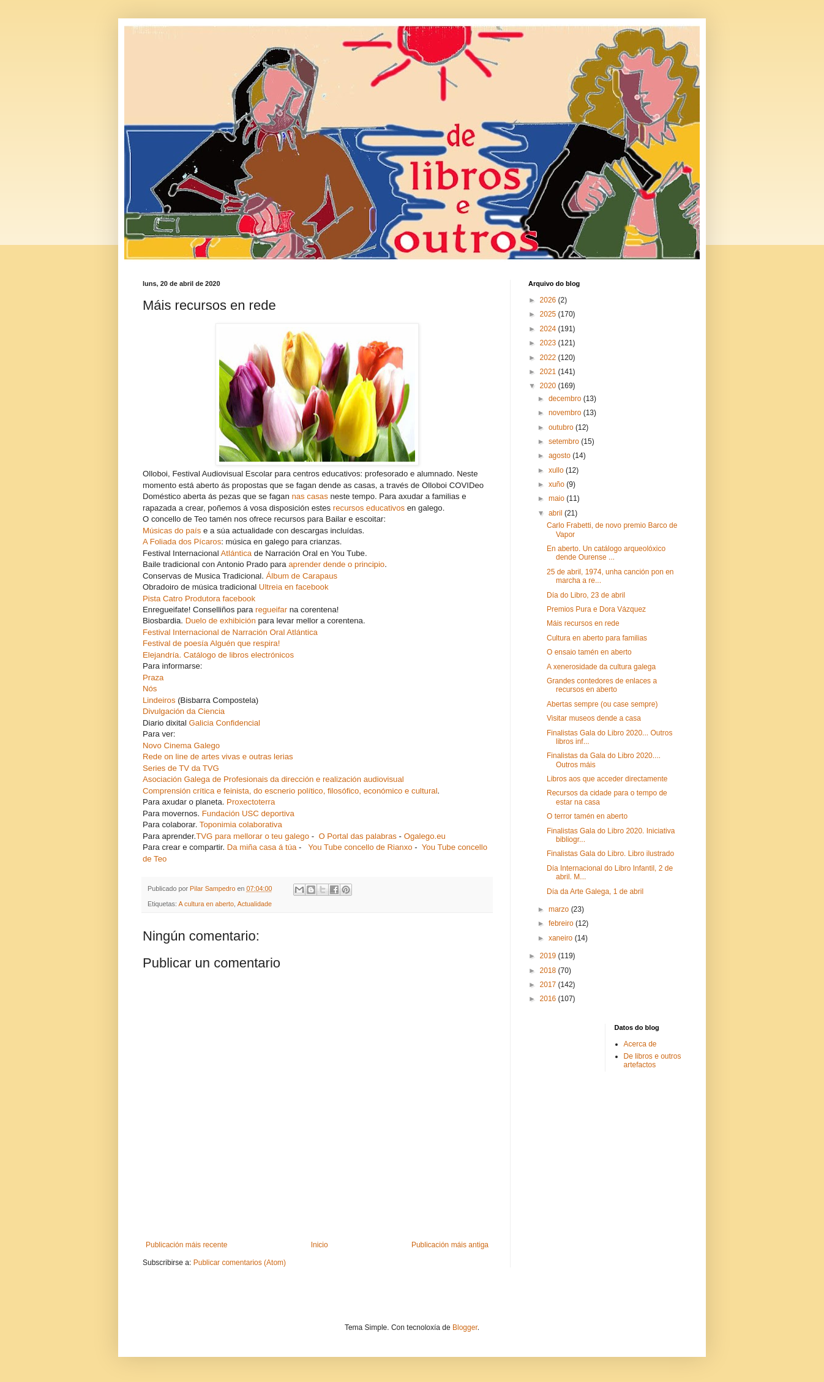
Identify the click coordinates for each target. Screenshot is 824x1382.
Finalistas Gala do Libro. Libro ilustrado (610, 853)
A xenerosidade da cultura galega (601, 667)
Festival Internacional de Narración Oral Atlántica (230, 632)
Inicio (319, 1245)
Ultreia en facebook (294, 586)
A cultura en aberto (206, 903)
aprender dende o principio (336, 564)
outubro (562, 427)
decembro (566, 398)
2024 (549, 329)
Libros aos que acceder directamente (607, 779)
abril (556, 513)
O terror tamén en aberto (587, 816)
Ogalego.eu (425, 836)
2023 (549, 343)
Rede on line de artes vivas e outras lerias (218, 756)
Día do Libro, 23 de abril (586, 595)
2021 (549, 371)
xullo (557, 470)
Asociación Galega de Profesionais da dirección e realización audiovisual (273, 779)
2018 (549, 970)
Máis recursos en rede (583, 623)
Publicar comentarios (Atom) (239, 1262)
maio (557, 498)
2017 (549, 984)
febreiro (562, 923)
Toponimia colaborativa (241, 824)
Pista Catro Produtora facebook (199, 598)
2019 (549, 956)
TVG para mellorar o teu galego (252, 836)
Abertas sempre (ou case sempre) (602, 704)
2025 (549, 314)
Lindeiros (159, 700)
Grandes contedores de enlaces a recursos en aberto (602, 685)
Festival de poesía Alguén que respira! (211, 643)
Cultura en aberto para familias (597, 638)
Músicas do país (172, 530)
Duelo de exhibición (220, 620)
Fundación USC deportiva (248, 813)
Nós (150, 688)
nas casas (309, 496)
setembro (565, 441)
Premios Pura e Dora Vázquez (596, 609)
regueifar (271, 609)
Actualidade (254, 903)
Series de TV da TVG (181, 768)
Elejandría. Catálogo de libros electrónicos (218, 654)
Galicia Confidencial (225, 722)
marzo (560, 909)
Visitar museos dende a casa (594, 718)
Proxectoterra (251, 801)
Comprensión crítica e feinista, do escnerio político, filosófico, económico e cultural (290, 790)
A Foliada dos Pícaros (182, 541)
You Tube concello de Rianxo (360, 847)
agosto (560, 455)
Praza (153, 677)
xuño (557, 484)
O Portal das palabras (357, 836)
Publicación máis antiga (450, 1245)
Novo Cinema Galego (181, 745)
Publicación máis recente (186, 1245)
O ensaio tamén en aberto (589, 652)
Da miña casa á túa (262, 847)
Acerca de (640, 1044)
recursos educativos (369, 508)
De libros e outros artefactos (652, 1060)
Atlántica (236, 553)
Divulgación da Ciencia (184, 711)
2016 (549, 998)
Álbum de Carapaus (302, 575)
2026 (549, 300)
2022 (549, 357)
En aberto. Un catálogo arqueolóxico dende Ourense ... (606, 552)
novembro (566, 412)
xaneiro (562, 938)
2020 (549, 385)
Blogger (465, 1327)
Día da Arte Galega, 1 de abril (595, 891)
